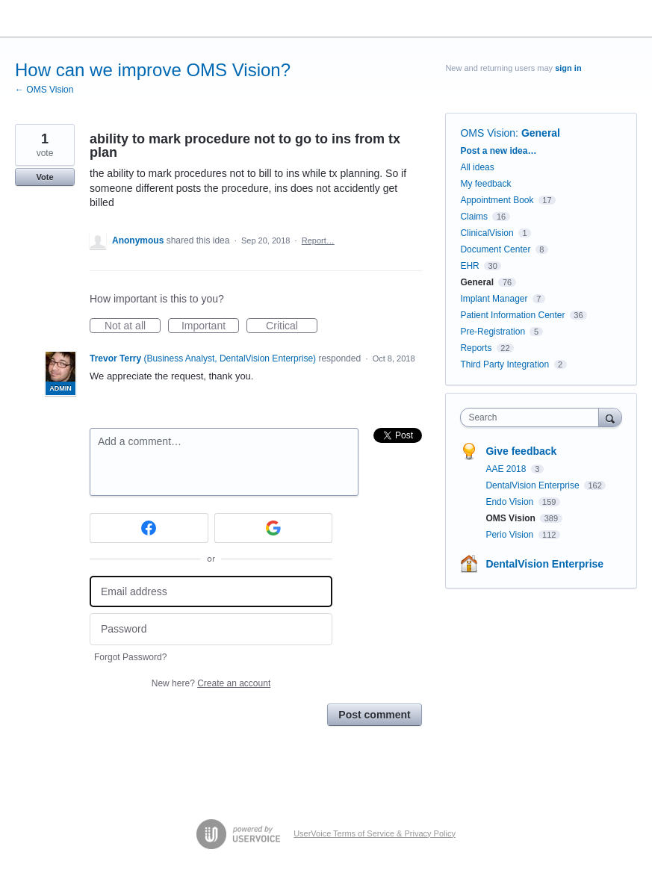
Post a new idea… (498, 151)
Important (210, 326)
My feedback (485, 183)
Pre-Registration (492, 331)
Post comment (374, 715)
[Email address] (211, 592)
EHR (469, 266)
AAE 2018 (506, 469)
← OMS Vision (44, 89)
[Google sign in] (273, 528)
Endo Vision (510, 502)
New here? (211, 683)
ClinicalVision (486, 233)
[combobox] (532, 417)
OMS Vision (487, 133)
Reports (475, 348)
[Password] (211, 629)
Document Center (495, 249)
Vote (44, 177)
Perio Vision (510, 534)
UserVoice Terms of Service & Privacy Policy (375, 833)
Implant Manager (493, 298)
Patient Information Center (512, 315)
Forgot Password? (130, 657)
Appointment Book (496, 200)
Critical (291, 326)
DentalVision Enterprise (533, 485)
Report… (318, 240)
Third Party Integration (504, 364)
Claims (474, 216)
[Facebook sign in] (149, 528)
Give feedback (520, 451)
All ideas (477, 167)
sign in (568, 67)
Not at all (133, 326)
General (540, 133)
